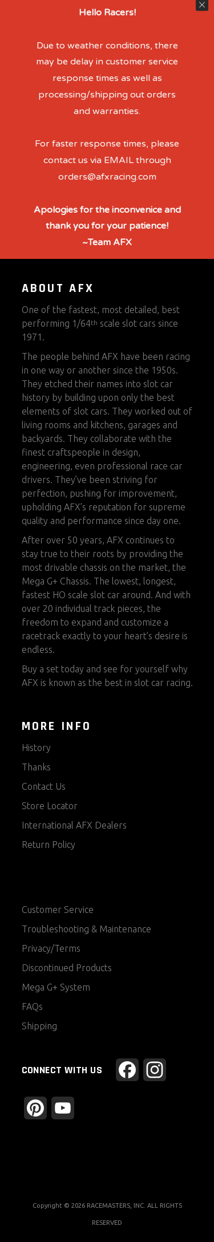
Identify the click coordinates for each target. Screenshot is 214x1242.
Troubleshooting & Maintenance (86, 929)
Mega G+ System (56, 987)
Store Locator (50, 806)
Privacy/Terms (51, 948)
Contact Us (44, 786)
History (36, 747)
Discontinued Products (67, 968)
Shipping (39, 1026)
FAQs (32, 1006)
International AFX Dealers (74, 825)
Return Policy (48, 844)
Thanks (36, 767)
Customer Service (58, 909)
